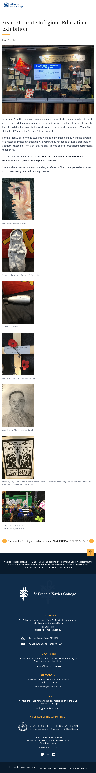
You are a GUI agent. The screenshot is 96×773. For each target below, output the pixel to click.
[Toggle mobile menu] (91, 5)
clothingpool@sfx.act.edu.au (48, 708)
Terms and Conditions (62, 768)
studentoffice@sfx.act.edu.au (47, 666)
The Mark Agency (80, 768)
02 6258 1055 (48, 627)
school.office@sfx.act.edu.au (48, 629)
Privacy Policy (45, 768)
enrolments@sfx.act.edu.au (48, 686)
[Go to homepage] (13, 5)
